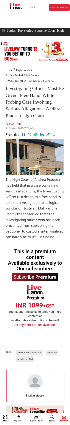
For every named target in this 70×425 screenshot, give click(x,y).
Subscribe (34, 277)
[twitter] (29, 134)
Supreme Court (45, 30)
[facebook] (23, 134)
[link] (48, 134)
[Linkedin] (42, 134)
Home (9, 70)
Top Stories (25, 30)
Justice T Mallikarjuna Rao (29, 352)
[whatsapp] (36, 134)
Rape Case (52, 352)
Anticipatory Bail (25, 359)
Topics (11, 30)
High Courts (23, 70)
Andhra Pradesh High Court (21, 75)
